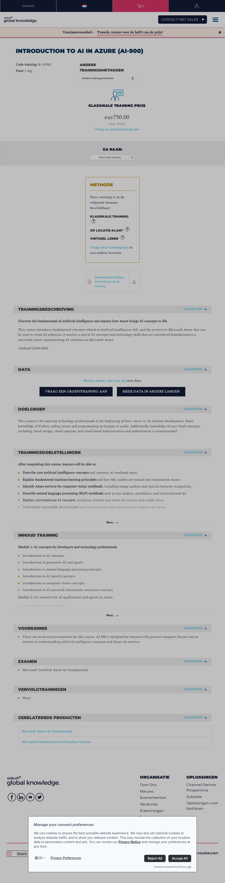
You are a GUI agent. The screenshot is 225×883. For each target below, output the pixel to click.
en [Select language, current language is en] (40, 858)
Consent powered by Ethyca (172, 866)
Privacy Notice (129, 842)
